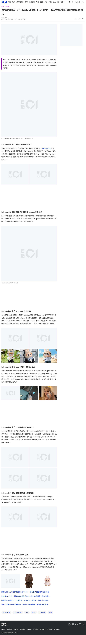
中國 (46, 2)
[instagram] (73, 624)
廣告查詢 (22, 629)
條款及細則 (57, 629)
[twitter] (83, 624)
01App (29, 629)
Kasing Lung (46, 148)
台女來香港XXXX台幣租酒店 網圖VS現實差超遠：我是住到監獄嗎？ (25, 605)
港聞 (9, 2)
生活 (54, 2)
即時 (26, 2)
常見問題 (35, 629)
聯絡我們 (42, 629)
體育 (58, 2)
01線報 (3, 629)
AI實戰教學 (19, 2)
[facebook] (69, 624)
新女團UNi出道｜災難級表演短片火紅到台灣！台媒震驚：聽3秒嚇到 (25, 596)
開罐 (7, 6)
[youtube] (76, 624)
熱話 (2, 6)
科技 (50, 2)
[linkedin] (80, 624)
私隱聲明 (49, 629)
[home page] (4, 2)
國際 (41, 2)
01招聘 (16, 629)
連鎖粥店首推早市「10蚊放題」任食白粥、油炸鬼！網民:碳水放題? (25, 600)
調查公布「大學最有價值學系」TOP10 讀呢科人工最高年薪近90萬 (25, 592)
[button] (75, 18)
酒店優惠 (32, 2)
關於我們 (9, 629)
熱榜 (37, 2)
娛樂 (13, 2)
